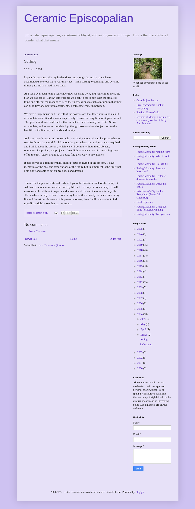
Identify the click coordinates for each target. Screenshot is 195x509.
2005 (140, 309)
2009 (140, 287)
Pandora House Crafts (148, 112)
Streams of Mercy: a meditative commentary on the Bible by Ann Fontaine (153, 120)
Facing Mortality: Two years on (153, 214)
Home (73, 238)
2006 (140, 303)
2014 (140, 271)
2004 (140, 314)
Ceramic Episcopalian (78, 18)
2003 (140, 352)
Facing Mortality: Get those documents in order (151, 178)
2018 (140, 250)
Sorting (143, 339)
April (143, 329)
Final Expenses (145, 202)
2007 (140, 298)
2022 (140, 239)
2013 (140, 276)
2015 (140, 266)
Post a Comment (37, 231)
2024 (140, 234)
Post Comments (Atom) (51, 245)
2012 (140, 282)
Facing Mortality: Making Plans (153, 151)
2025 (140, 228)
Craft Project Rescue (147, 100)
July (143, 318)
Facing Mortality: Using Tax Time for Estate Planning (151, 208)
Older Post (115, 238)
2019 (140, 244)
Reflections (146, 344)
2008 (140, 293)
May (143, 324)
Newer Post (31, 238)
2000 (140, 368)
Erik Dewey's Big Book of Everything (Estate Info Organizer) (150, 194)
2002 (140, 357)
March (144, 334)
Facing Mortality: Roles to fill (152, 164)
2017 (140, 255)
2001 (140, 363)
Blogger (139, 492)
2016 (140, 260)
